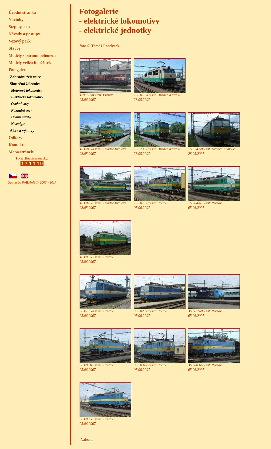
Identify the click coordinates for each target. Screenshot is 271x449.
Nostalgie (18, 124)
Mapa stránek (21, 152)
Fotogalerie (18, 70)
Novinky (16, 19)
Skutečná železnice (25, 84)
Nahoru (86, 439)
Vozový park (20, 41)
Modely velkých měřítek (30, 62)
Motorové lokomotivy (26, 90)
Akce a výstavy (22, 131)
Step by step (19, 27)
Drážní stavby (21, 117)
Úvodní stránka (22, 12)
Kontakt (16, 145)
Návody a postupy (24, 34)
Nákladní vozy (21, 110)
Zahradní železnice (25, 77)
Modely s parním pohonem (32, 55)
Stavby (15, 48)
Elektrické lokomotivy (27, 97)
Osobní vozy (20, 104)
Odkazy (15, 137)
